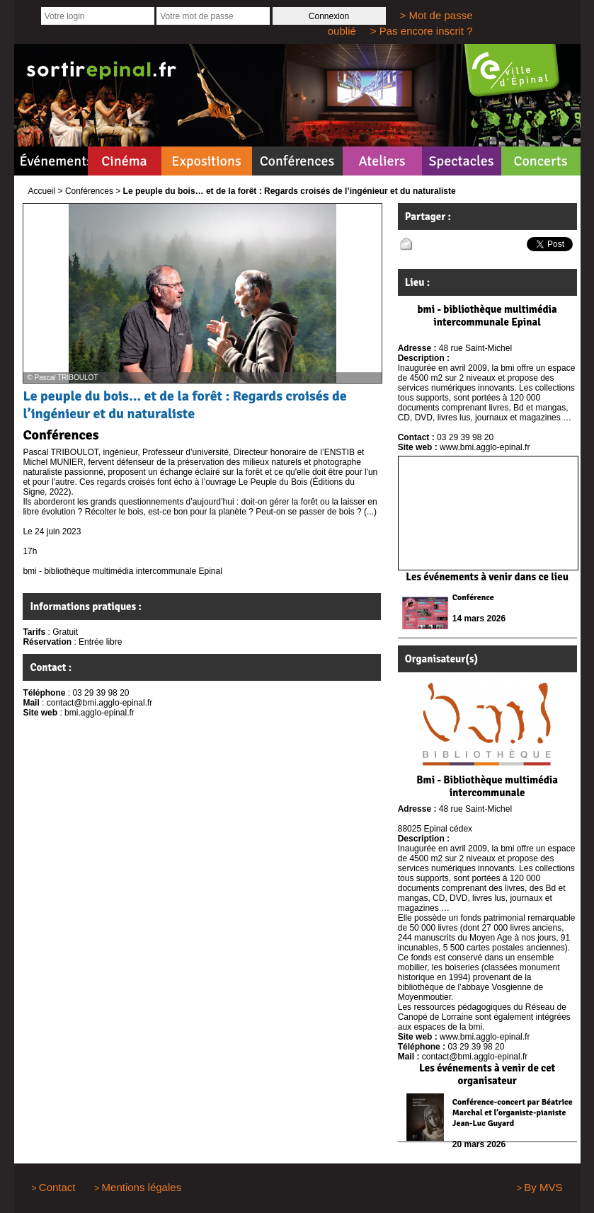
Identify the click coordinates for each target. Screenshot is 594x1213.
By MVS (543, 1187)
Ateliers (381, 161)
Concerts (540, 161)
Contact (57, 1187)
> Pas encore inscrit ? (421, 31)
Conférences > (92, 191)
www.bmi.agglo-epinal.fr (485, 447)
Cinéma (124, 161)
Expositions (206, 161)
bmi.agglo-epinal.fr (99, 713)
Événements (54, 161)
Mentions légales (142, 1187)
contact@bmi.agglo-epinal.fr (100, 703)
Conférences (297, 161)
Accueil (42, 191)
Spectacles (460, 161)
